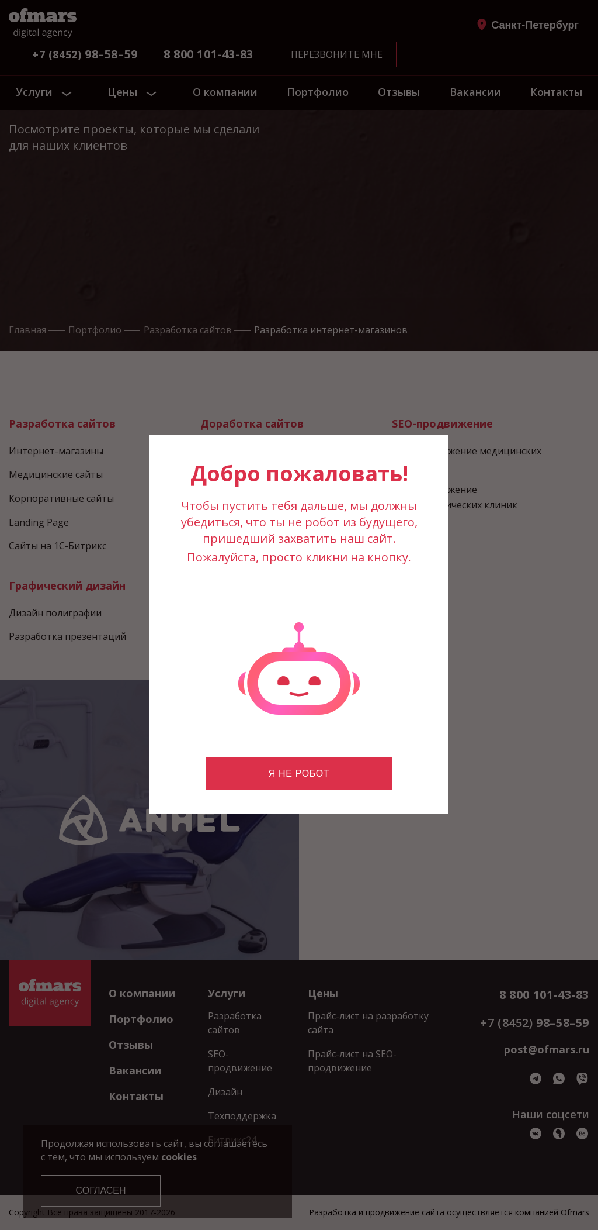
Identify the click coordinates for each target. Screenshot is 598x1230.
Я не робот (299, 773)
